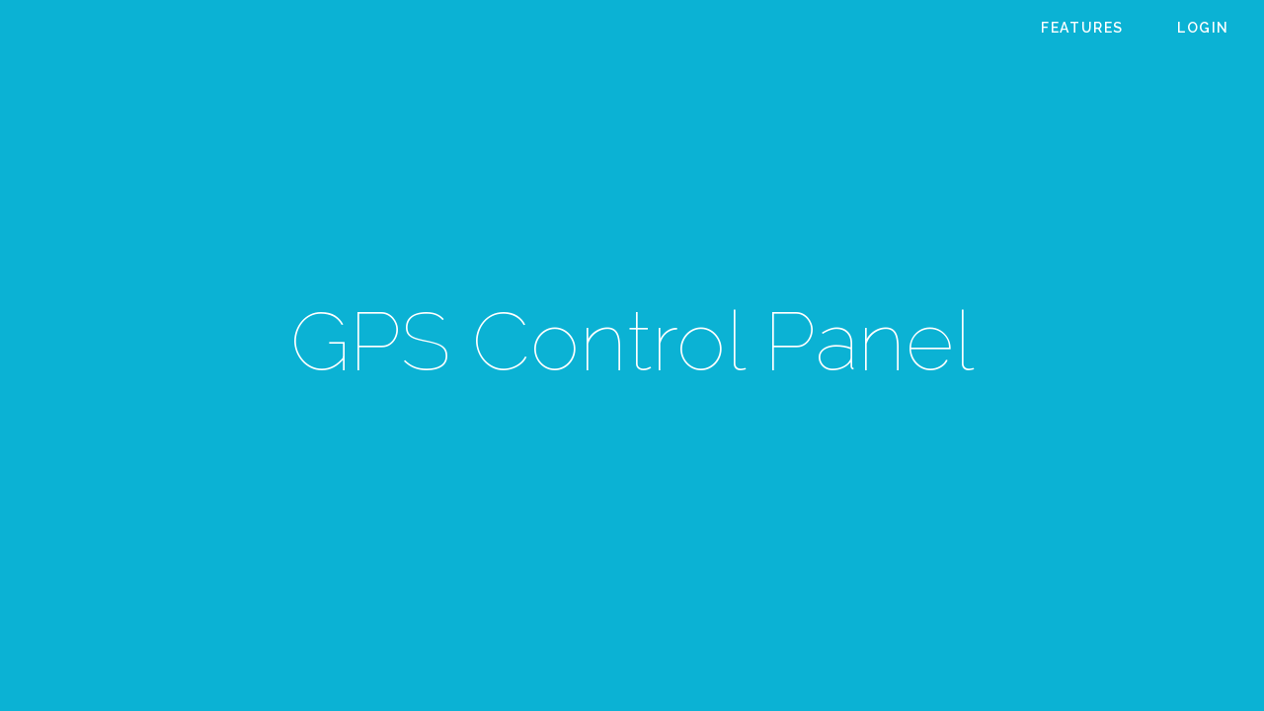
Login (1203, 28)
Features (1082, 28)
